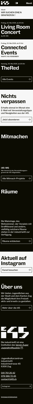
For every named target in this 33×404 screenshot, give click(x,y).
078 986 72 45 (8, 376)
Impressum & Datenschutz (9, 397)
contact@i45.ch (9, 379)
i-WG (5, 167)
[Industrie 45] (15, 332)
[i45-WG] (16, 155)
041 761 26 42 (8, 372)
